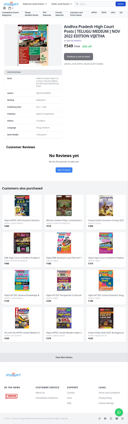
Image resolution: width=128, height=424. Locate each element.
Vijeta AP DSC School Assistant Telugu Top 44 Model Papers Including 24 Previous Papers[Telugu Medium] (106, 295)
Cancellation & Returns (47, 397)
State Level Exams (62, 3)
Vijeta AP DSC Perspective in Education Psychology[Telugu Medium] (64, 295)
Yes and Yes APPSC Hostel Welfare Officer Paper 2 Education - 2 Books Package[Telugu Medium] (22, 332)
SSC (121, 12)
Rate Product (64, 170)
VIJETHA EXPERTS (74, 40)
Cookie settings (106, 403)
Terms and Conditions (109, 392)
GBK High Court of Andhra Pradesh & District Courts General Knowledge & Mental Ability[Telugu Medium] (22, 257)
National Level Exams (35, 3)
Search (121, 4)
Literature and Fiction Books (76, 13)
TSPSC (104, 12)
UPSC (113, 12)
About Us (40, 392)
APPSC (94, 12)
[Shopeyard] (13, 375)
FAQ (69, 403)
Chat (69, 397)
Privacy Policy (105, 397)
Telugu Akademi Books (31, 13)
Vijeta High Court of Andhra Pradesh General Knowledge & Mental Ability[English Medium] (106, 257)
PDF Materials (47, 13)
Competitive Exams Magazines (10, 13)
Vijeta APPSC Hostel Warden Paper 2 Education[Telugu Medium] (64, 332)
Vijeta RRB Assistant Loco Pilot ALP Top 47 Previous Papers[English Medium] (64, 257)
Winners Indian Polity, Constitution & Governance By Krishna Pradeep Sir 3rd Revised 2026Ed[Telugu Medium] (64, 220)
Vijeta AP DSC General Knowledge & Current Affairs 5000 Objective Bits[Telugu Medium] (22, 295)
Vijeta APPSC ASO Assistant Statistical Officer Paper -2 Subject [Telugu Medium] (22, 220)
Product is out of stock (78, 56)
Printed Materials (59, 13)
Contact (71, 392)
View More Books (64, 357)
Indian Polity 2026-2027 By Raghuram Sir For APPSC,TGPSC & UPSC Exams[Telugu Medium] (106, 332)
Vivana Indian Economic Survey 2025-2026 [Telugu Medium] (106, 220)
